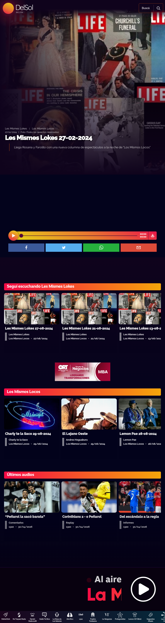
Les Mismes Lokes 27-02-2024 (48, 137)
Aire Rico (70, 619)
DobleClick (5, 619)
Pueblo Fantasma (93, 620)
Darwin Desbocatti (32, 620)
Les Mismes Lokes (16, 128)
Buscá (145, 8)
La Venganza (107, 619)
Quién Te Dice (44, 619)
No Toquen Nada (19, 619)
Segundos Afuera (150, 620)
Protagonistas (120, 619)
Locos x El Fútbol (134, 619)
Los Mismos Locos (43, 128)
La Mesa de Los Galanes (57, 620)
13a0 (81, 619)
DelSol (24, 7)
